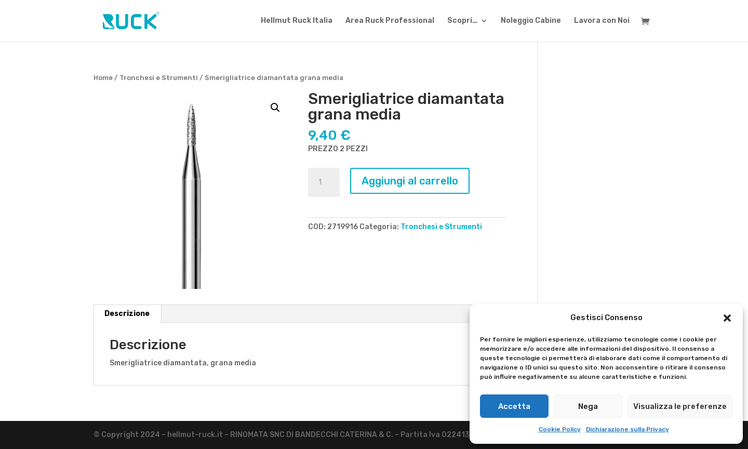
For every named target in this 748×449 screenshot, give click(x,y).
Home (103, 78)
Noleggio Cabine (531, 21)
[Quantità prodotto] (323, 182)
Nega (588, 406)
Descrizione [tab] (127, 313)
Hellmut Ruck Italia (296, 21)
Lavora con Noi (602, 21)
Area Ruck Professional (389, 21)
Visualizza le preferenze (680, 406)
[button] (727, 318)
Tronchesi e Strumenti (158, 78)
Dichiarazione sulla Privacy (627, 429)
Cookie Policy (560, 429)
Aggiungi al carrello (410, 181)
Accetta (514, 406)
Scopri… (462, 21)
